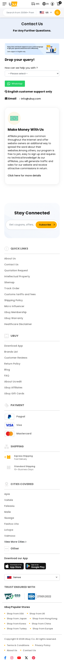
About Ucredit (13, 381)
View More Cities (15, 541)
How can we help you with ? (21, 68)
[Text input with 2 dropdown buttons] (20, 12)
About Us (10, 258)
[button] (36, 4)
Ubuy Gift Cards (14, 393)
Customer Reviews (15, 357)
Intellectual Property (17, 276)
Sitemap (9, 282)
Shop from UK (37, 613)
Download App (13, 345)
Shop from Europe (43, 628)
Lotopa (8, 530)
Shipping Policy (13, 300)
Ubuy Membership (15, 312)
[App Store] (14, 567)
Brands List (11, 351)
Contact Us (11, 264)
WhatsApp (15, 83)
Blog (7, 369)
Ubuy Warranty (13, 318)
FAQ (6, 375)
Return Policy (12, 363)
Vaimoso (9, 535)
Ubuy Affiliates (13, 387)
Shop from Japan (17, 618)
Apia (7, 494)
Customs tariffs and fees (20, 294)
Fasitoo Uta (11, 524)
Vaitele (8, 500)
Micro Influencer (14, 306)
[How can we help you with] (32, 74)
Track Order (11, 288)
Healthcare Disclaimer (18, 324)
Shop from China (41, 623)
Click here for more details (24, 175)
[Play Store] (35, 567)
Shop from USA (15, 613)
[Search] (57, 13)
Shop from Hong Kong (44, 618)
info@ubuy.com (31, 98)
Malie (7, 512)
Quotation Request (16, 270)
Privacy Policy (43, 645)
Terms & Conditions (18, 645)
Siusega (9, 518)
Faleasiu (9, 506)
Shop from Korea (16, 623)
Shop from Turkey (17, 628)
